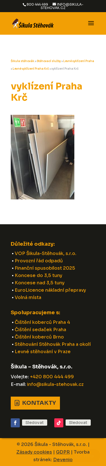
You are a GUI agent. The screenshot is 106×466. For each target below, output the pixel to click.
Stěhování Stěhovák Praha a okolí (53, 344)
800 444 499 (37, 4)
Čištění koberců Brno (39, 337)
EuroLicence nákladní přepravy (50, 290)
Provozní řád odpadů (39, 261)
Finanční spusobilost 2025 (45, 268)
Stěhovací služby (49, 61)
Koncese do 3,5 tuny (38, 275)
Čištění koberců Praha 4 (42, 322)
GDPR (63, 452)
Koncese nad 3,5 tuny (39, 283)
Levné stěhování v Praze (43, 352)
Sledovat (34, 422)
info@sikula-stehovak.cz (55, 384)
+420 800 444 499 (52, 377)
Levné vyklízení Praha (78, 61)
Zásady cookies (34, 452)
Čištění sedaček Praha (40, 330)
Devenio (63, 460)
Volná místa (28, 297)
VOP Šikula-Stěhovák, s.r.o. (45, 253)
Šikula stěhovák (22, 61)
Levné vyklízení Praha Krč (31, 69)
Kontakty (39, 402)
